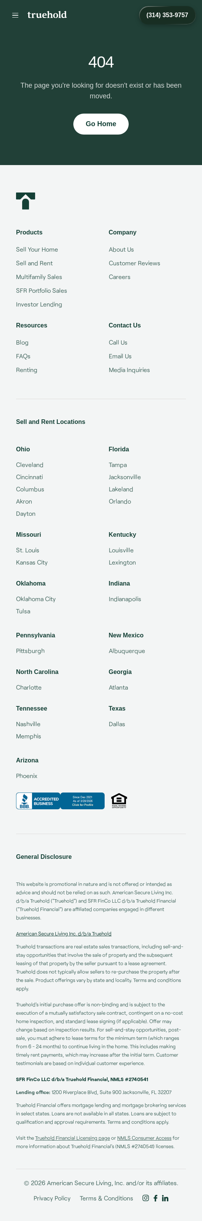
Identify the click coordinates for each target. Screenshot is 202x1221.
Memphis (28, 736)
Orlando (120, 501)
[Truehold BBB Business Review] (60, 801)
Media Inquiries (129, 369)
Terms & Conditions (106, 1198)
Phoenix (26, 775)
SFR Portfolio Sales (41, 290)
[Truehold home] (47, 14)
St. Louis (27, 550)
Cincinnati (29, 476)
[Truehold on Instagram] (145, 1198)
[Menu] (15, 15)
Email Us (120, 355)
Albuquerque (127, 650)
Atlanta (118, 687)
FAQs (23, 355)
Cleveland (30, 464)
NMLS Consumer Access (144, 1138)
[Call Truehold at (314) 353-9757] (167, 15)
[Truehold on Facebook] (155, 1198)
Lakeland (121, 489)
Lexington (122, 562)
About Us (121, 249)
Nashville (28, 723)
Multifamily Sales (39, 276)
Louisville (121, 550)
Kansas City (32, 562)
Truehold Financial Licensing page (72, 1138)
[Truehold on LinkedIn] (165, 1198)
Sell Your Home (37, 249)
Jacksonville (125, 476)
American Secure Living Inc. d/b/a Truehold (64, 934)
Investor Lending (39, 304)
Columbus (30, 489)
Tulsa (23, 611)
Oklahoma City (36, 598)
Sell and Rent (34, 262)
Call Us (118, 342)
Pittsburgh (30, 650)
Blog (22, 342)
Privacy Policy (52, 1198)
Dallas (117, 723)
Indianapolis (125, 598)
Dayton (26, 513)
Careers (120, 276)
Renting (26, 369)
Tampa (118, 464)
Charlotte (29, 687)
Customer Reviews (134, 262)
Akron (24, 501)
